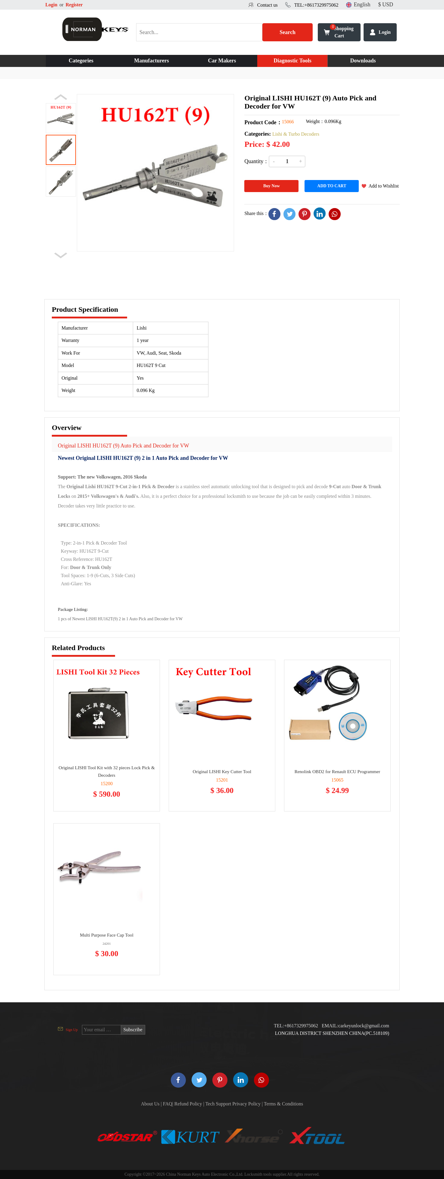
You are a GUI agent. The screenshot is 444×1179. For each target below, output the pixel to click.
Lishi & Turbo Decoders (295, 134)
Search (287, 32)
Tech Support (218, 1103)
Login (51, 4)
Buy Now (271, 186)
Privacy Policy (246, 1103)
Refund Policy (188, 1103)
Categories (81, 61)
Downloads (363, 61)
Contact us (267, 5)
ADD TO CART (331, 186)
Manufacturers (151, 61)
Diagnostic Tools (292, 61)
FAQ (167, 1103)
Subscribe (133, 1029)
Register (74, 4)
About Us (150, 1103)
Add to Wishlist (383, 185)
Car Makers (222, 61)
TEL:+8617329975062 (316, 5)
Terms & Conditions (283, 1103)
